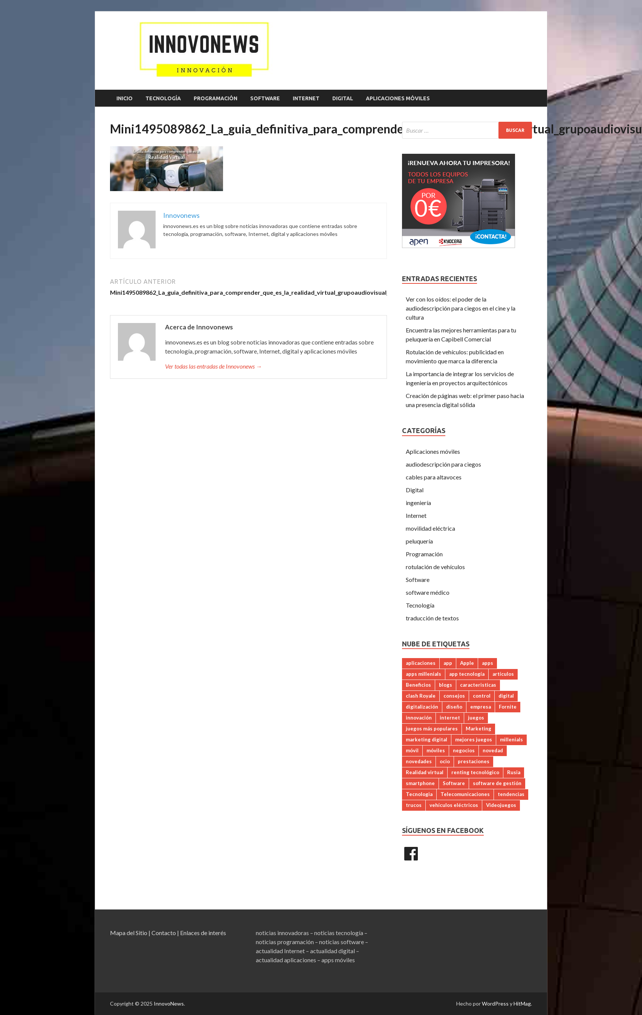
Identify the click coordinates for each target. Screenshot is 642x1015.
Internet (306, 98)
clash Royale (421, 696)
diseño (454, 707)
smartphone (420, 783)
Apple (467, 663)
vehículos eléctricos (454, 805)
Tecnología (163, 98)
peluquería (419, 541)
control (482, 696)
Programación (215, 98)
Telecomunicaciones (465, 794)
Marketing (478, 729)
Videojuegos (501, 805)
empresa (480, 707)
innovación (419, 718)
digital (506, 696)
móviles (435, 750)
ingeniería (418, 502)
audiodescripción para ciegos (443, 464)
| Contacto (162, 932)
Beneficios (418, 685)
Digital (342, 98)
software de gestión (497, 783)
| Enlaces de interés (201, 932)
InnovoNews (169, 1003)
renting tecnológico (475, 772)
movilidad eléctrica (430, 528)
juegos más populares (432, 729)
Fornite (508, 707)
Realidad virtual (424, 772)
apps (487, 663)
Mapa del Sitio (128, 932)
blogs (445, 685)
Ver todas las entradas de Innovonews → (213, 366)
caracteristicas (478, 685)
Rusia (513, 772)
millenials (511, 739)
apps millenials (423, 674)
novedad (493, 750)
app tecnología (467, 674)
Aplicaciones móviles (398, 98)
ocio (445, 761)
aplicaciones (421, 663)
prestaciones (473, 761)
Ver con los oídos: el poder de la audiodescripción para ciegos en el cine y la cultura (460, 308)
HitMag (522, 1003)
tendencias (511, 794)
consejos (454, 696)
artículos (503, 674)
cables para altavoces (434, 477)
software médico (427, 592)
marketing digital (426, 739)
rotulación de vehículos (435, 566)
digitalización (422, 707)
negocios (464, 750)
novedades (419, 761)
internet (450, 718)
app (447, 663)
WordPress (495, 1003)
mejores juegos (473, 739)
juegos (476, 718)
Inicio (124, 98)
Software (265, 98)
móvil (412, 750)
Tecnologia (419, 794)
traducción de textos (432, 618)
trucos (414, 805)
